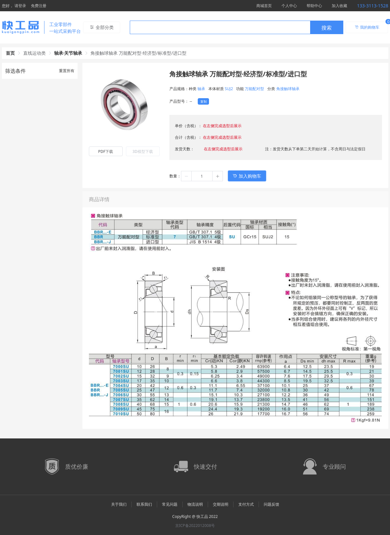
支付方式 (246, 504)
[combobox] (236, 27)
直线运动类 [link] (34, 53)
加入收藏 (339, 5)
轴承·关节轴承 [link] (68, 53)
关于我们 (119, 504)
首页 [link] (10, 53)
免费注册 (38, 5)
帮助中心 (314, 5)
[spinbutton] (202, 176)
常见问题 (169, 504)
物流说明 (195, 504)
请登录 (20, 5)
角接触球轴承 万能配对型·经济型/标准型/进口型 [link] (138, 53)
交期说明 (220, 504)
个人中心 (289, 5)
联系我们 (144, 504)
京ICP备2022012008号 (195, 525)
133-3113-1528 (372, 6)
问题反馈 (271, 504)
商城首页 (264, 5)
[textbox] (220, 27)
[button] (186, 176)
